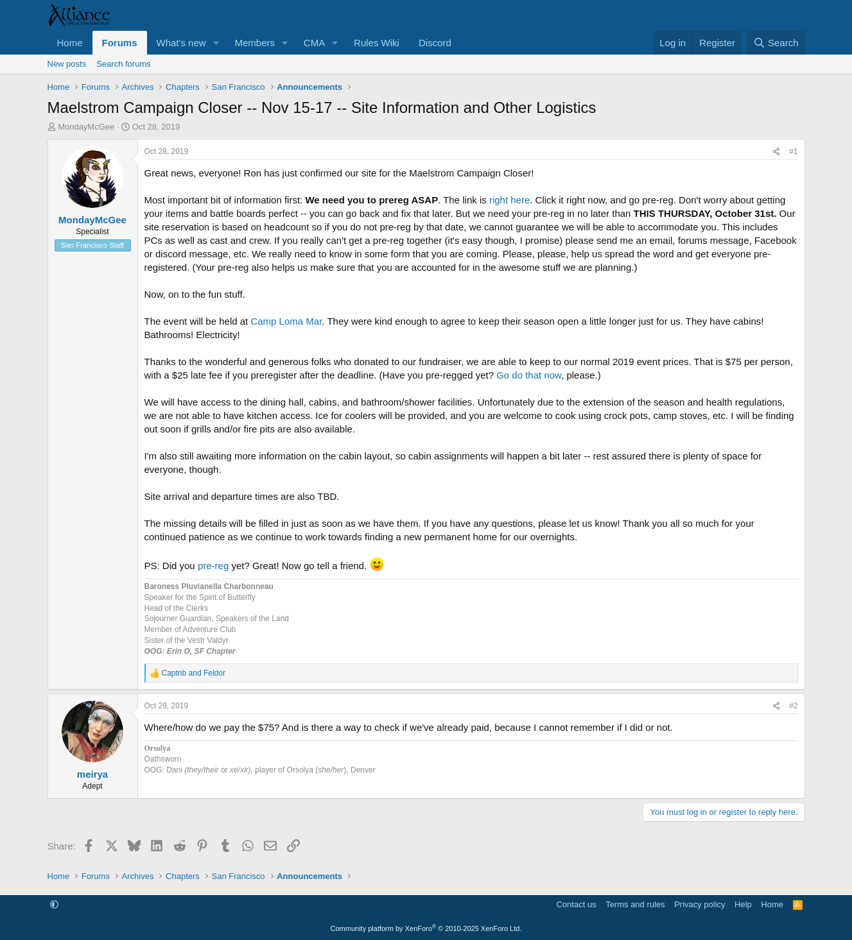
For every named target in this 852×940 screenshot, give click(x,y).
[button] (216, 43)
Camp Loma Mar (286, 321)
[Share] (776, 151)
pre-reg (212, 565)
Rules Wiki (376, 42)
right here (509, 199)
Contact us (576, 904)
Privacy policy (699, 904)
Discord (435, 42)
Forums (119, 42)
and (193, 673)
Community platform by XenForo (426, 928)
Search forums (123, 64)
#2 (793, 705)
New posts (67, 64)
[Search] (776, 43)
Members (254, 42)
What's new (181, 42)
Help (743, 904)
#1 (793, 151)
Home (70, 42)
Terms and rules (635, 904)
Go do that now (528, 375)
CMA (314, 42)
